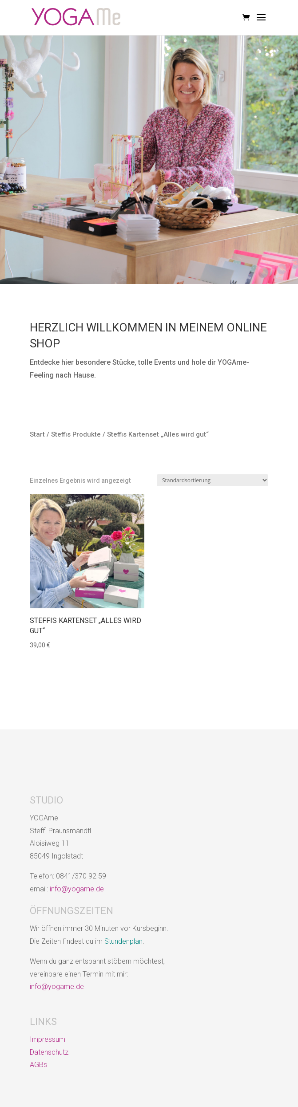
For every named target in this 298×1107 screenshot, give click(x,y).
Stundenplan (123, 941)
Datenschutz (49, 1052)
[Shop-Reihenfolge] (212, 480)
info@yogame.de (77, 889)
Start (37, 434)
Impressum (47, 1039)
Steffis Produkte (76, 434)
